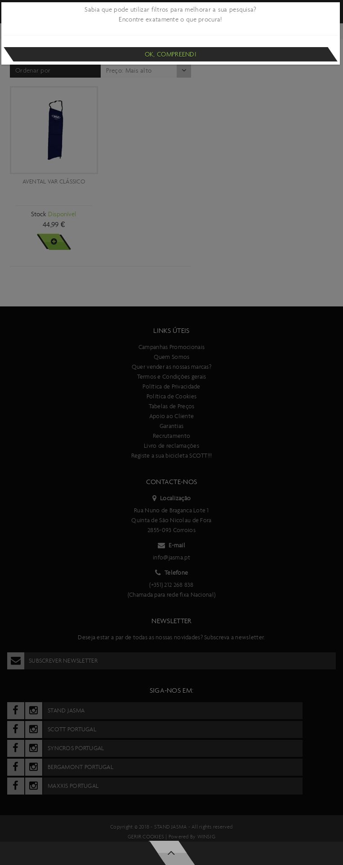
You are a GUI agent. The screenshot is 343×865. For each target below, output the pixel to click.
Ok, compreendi (170, 54)
